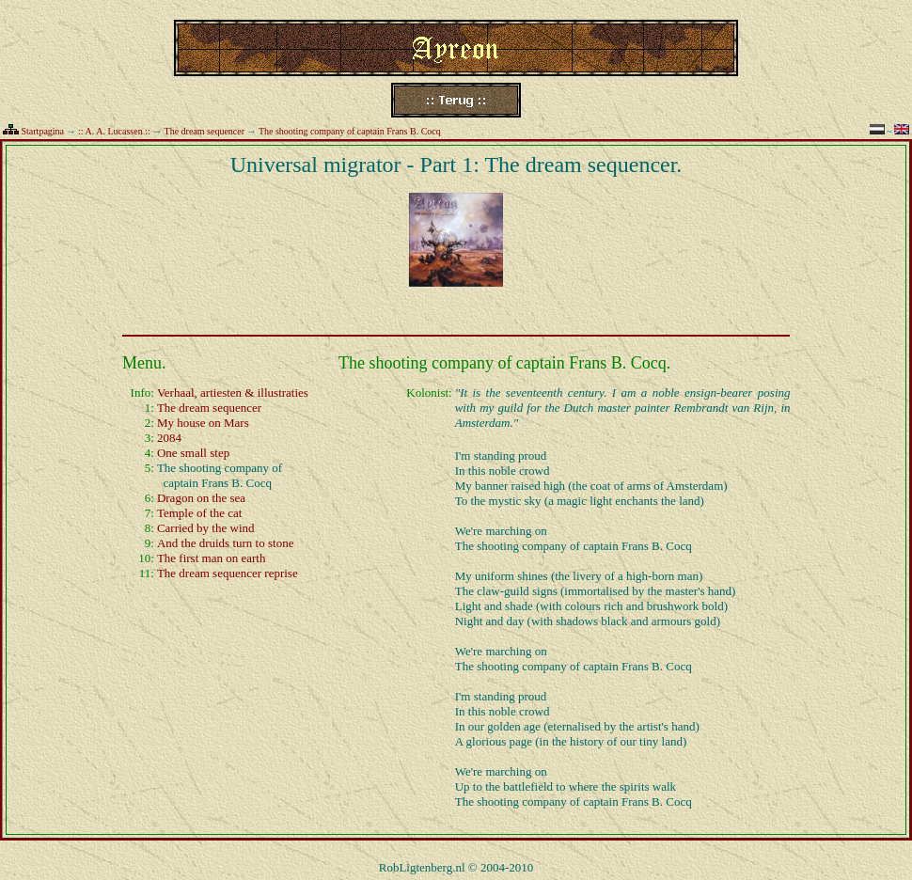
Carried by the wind (206, 528)
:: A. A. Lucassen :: (114, 131)
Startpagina (43, 131)
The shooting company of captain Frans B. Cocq (350, 131)
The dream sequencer (205, 131)
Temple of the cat (199, 513)
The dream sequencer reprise (227, 573)
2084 (169, 438)
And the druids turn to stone (225, 543)
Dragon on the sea (201, 498)
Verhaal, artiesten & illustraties (232, 392)
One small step (193, 453)
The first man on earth (211, 558)
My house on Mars (203, 423)
